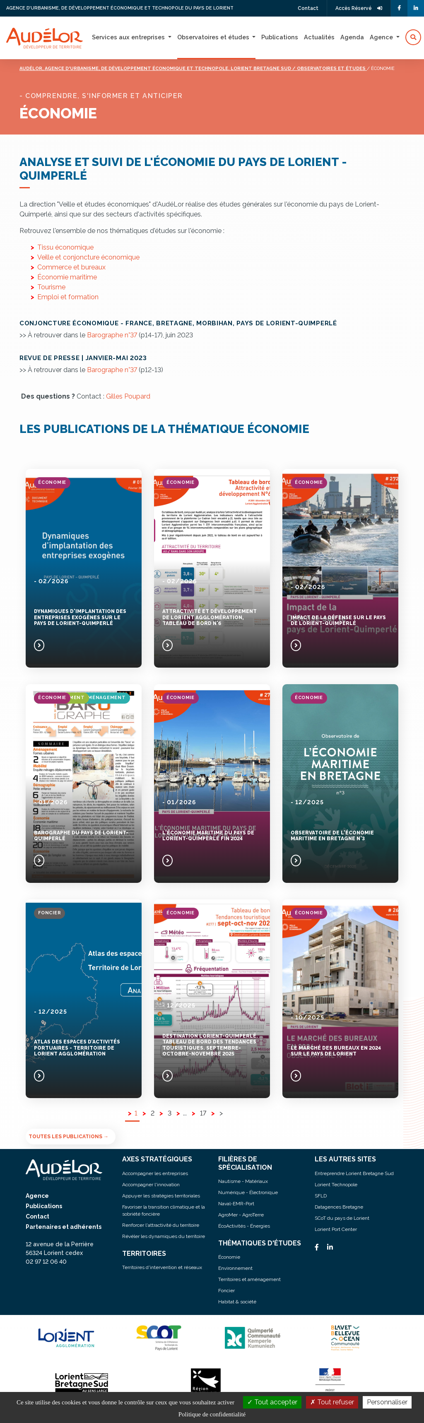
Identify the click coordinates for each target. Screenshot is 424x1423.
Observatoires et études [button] (214, 37)
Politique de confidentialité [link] (212, 1414)
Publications (279, 37)
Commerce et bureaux (71, 267)
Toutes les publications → (68, 1136)
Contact (308, 8)
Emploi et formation (68, 297)
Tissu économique (65, 247)
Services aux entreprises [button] (129, 37)
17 (203, 1113)
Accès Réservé (358, 8)
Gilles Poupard (128, 396)
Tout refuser (332, 1402)
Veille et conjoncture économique (88, 257)
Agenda (352, 37)
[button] (413, 37)
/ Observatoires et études (329, 68)
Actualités (319, 37)
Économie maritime (67, 277)
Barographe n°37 (112, 335)
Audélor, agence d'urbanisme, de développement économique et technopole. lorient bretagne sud (155, 68)
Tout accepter (272, 1402)
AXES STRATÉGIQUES (157, 1159)
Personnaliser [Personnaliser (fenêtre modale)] (387, 1402)
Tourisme (51, 287)
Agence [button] (382, 37)
